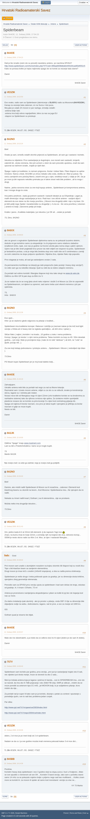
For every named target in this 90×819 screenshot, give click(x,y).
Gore (5, 796)
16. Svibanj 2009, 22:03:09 (13, 730)
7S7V (10, 661)
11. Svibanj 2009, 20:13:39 (13, 312)
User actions (81, 45)
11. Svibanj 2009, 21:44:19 (13, 379)
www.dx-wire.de (72, 273)
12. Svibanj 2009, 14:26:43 (13, 666)
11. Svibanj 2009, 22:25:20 (13, 476)
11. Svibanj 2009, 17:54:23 (13, 57)
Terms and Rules (76, 813)
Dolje (5, 45)
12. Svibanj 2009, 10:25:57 (13, 632)
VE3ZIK (11, 92)
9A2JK (10, 433)
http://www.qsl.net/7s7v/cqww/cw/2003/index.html (26, 707)
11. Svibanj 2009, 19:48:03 (13, 235)
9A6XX (10, 230)
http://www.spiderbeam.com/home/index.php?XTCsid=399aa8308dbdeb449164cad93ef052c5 (45, 66)
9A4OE (10, 53)
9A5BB (10, 759)
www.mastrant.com (32, 443)
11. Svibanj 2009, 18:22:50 (13, 97)
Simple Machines (21, 813)
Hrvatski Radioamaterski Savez (26, 10)
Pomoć (65, 813)
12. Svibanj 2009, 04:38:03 (13, 560)
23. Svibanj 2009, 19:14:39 (13, 763)
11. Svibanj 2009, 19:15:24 (13, 143)
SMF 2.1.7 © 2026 (7, 813)
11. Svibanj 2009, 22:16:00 (13, 437)
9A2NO (11, 139)
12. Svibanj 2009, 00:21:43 (13, 526)
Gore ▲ (86, 813)
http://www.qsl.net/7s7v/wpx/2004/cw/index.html (25, 713)
